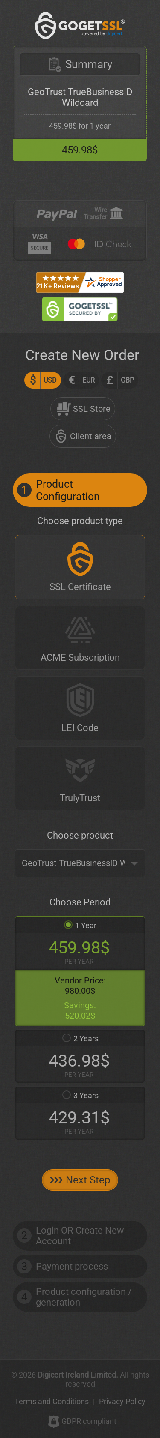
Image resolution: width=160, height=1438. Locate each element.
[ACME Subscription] (80, 638)
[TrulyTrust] (80, 778)
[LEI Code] (80, 708)
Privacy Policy (122, 1401)
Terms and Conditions (52, 1401)
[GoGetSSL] (80, 25)
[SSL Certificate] (80, 567)
